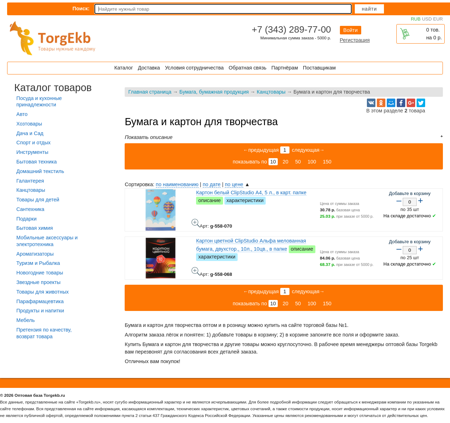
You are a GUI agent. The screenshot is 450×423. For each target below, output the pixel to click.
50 (298, 162)
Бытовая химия (34, 228)
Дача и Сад (29, 133)
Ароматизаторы (35, 254)
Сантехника (30, 209)
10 (273, 162)
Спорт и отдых (33, 142)
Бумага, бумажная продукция (214, 92)
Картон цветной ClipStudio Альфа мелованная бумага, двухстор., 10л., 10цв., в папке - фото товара (195, 271)
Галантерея (30, 181)
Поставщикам (319, 68)
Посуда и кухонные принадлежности (39, 101)
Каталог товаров (53, 87)
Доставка (149, 68)
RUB (416, 19)
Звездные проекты (38, 282)
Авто (21, 114)
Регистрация (355, 40)
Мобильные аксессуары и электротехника (47, 241)
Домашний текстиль (40, 171)
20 (285, 162)
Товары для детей (37, 199)
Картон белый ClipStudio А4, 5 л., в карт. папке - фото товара (195, 223)
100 (312, 162)
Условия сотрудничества (194, 68)
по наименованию (177, 184)
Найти (369, 9)
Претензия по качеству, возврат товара (44, 333)
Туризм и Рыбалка (38, 263)
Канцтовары (271, 92)
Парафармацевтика (40, 301)
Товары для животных (42, 292)
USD (427, 19)
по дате (212, 184)
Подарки (26, 219)
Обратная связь (247, 68)
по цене (234, 184)
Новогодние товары (39, 272)
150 (327, 162)
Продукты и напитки (40, 310)
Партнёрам (284, 68)
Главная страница (149, 92)
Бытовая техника (36, 162)
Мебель (25, 320)
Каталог (123, 68)
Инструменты (32, 152)
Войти (350, 30)
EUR (438, 19)
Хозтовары (29, 124)
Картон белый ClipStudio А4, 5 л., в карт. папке (251, 192)
